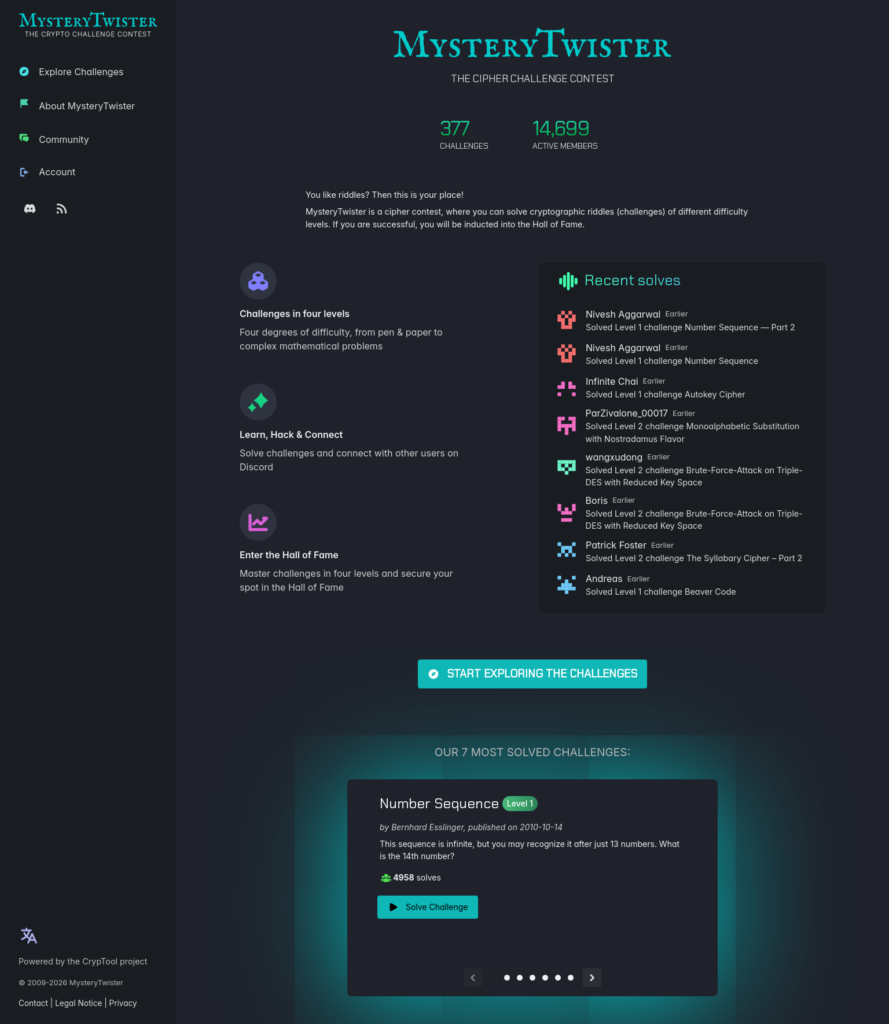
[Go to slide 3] (520, 978)
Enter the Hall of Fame (289, 555)
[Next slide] (592, 977)
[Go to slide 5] (545, 978)
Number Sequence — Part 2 (740, 327)
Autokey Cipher (715, 394)
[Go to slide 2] (507, 978)
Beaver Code (710, 591)
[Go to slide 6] (558, 978)
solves (410, 877)
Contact (33, 1003)
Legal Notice (78, 1003)
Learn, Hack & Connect (291, 434)
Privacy (123, 1003)
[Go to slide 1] (494, 978)
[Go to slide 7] (571, 978)
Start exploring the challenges (532, 673)
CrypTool (99, 961)
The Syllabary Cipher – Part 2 (744, 558)
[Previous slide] (473, 977)
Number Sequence (721, 361)
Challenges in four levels (295, 313)
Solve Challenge (427, 907)
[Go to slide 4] (532, 978)
